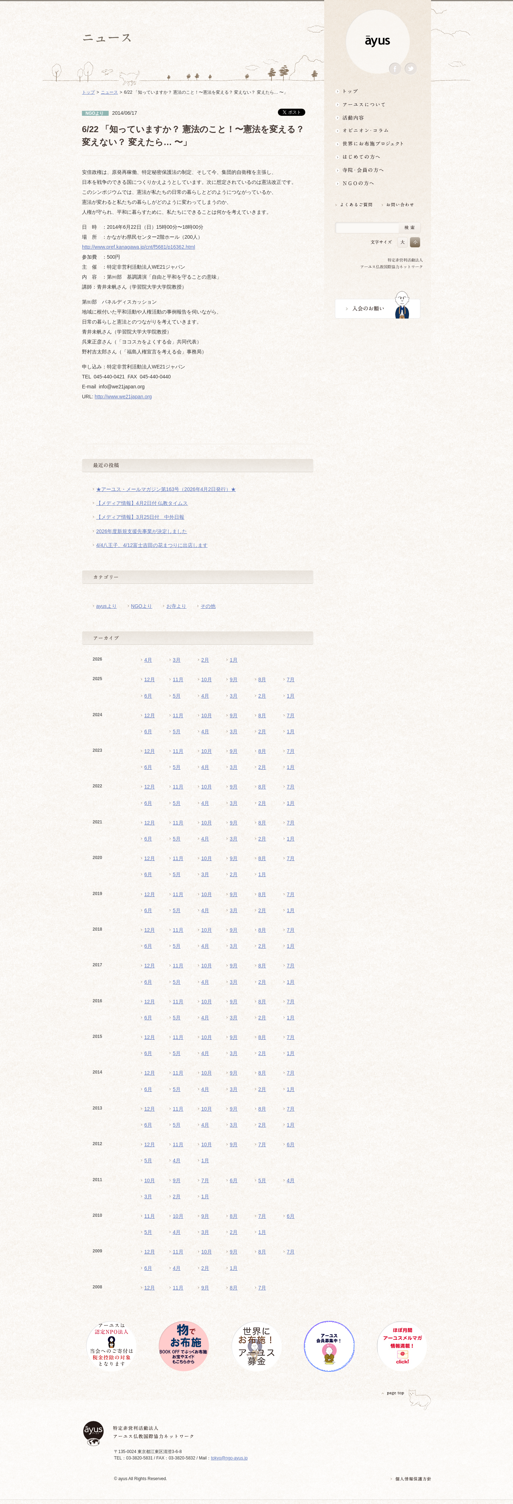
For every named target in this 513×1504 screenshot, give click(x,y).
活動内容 (377, 117)
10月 (206, 679)
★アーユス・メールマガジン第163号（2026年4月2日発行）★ (166, 489)
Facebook (395, 69)
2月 (205, 660)
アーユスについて (377, 104)
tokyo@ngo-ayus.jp (229, 1458)
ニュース (109, 92)
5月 (177, 696)
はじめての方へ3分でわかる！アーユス (377, 157)
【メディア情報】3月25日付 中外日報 (140, 517)
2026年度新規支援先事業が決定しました (141, 531)
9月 (234, 679)
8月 (262, 679)
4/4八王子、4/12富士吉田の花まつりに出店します (152, 545)
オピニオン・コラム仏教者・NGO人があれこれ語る (377, 130)
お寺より (176, 606)
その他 (208, 606)
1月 (234, 660)
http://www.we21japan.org (123, 396)
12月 (149, 679)
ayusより (106, 606)
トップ (377, 91)
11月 (178, 679)
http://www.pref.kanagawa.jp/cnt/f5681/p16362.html (138, 247)
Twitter (411, 69)
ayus (377, 41)
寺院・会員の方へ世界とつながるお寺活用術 (377, 170)
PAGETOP (393, 1393)
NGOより (141, 606)
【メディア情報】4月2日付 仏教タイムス (142, 503)
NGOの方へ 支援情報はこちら (377, 183)
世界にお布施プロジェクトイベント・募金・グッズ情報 (377, 144)
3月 (177, 660)
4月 (148, 660)
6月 (148, 696)
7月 (291, 679)
